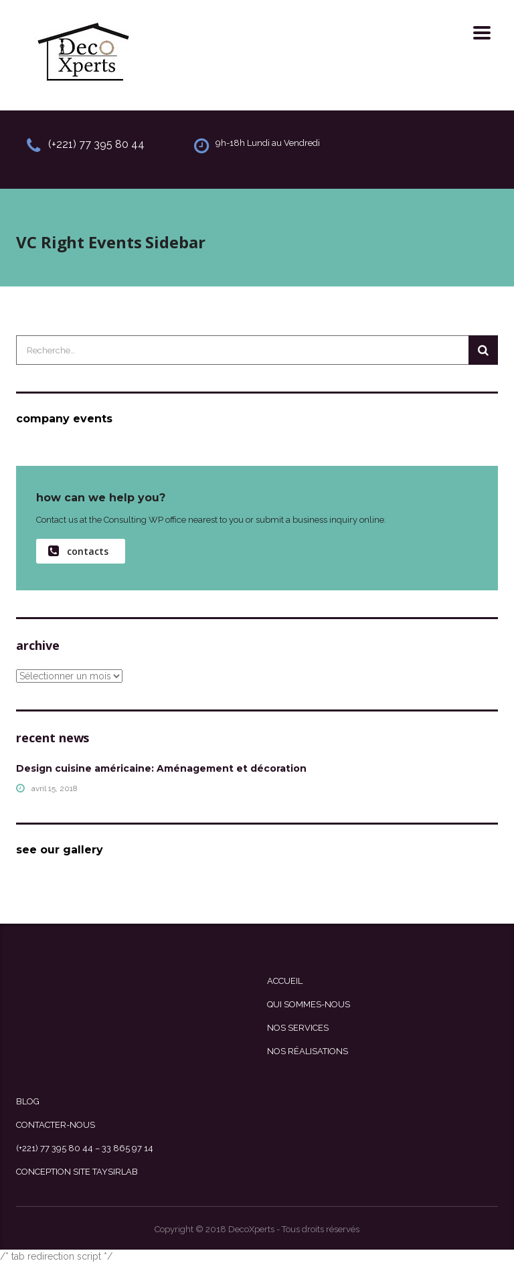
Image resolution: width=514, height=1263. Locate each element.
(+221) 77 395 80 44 (96, 144)
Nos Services (298, 1028)
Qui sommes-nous (308, 1004)
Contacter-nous (55, 1125)
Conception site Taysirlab (77, 1172)
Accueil (285, 981)
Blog (27, 1101)
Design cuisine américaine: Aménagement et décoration (161, 768)
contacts (78, 551)
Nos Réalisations (307, 1051)
